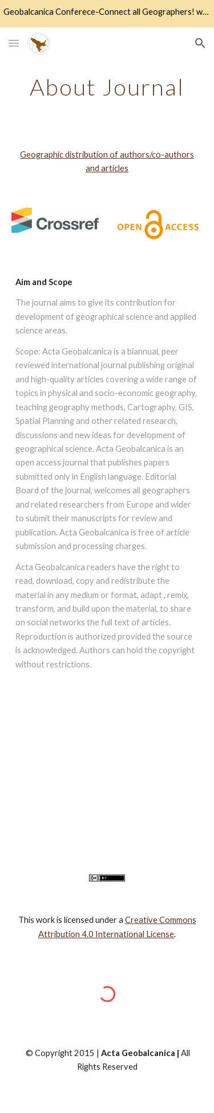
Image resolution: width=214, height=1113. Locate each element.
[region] (107, 13)
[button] (13, 43)
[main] (107, 87)
